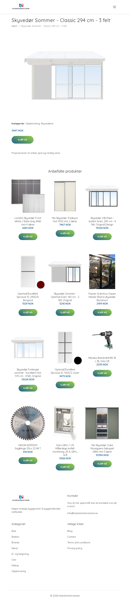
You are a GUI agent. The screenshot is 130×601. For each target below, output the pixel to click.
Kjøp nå (22, 139)
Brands (15, 542)
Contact (71, 536)
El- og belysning (20, 553)
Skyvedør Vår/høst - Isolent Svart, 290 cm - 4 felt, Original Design (102, 221)
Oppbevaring (33, 123)
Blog (69, 531)
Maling (15, 565)
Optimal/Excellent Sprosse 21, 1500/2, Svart (65, 371)
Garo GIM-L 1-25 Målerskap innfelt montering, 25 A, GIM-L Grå (65, 450)
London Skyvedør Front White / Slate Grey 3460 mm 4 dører (28, 221)
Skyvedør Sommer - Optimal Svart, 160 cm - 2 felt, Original (65, 297)
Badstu (15, 536)
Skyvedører (47, 123)
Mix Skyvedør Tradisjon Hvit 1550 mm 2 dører (65, 219)
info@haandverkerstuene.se (82, 513)
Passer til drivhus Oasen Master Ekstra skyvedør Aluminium (102, 297)
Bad (14, 531)
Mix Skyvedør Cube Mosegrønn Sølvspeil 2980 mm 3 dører (102, 448)
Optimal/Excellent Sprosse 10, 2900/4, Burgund (28, 297)
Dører (15, 548)
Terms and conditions (78, 542)
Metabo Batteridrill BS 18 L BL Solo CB (102, 359)
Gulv (14, 559)
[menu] (114, 7)
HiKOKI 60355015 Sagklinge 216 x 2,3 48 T (28, 447)
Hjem (14, 25)
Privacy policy (74, 548)
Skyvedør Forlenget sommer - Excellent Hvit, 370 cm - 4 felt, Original (27, 373)
